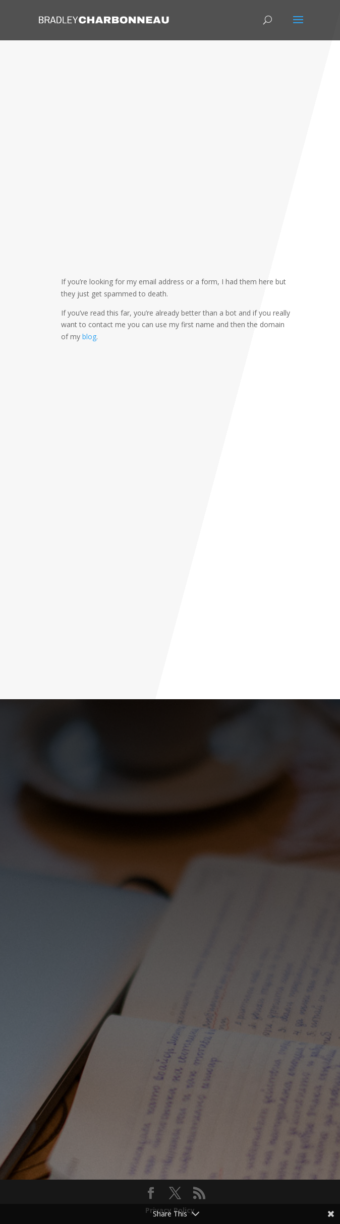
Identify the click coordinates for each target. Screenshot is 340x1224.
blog (89, 336)
